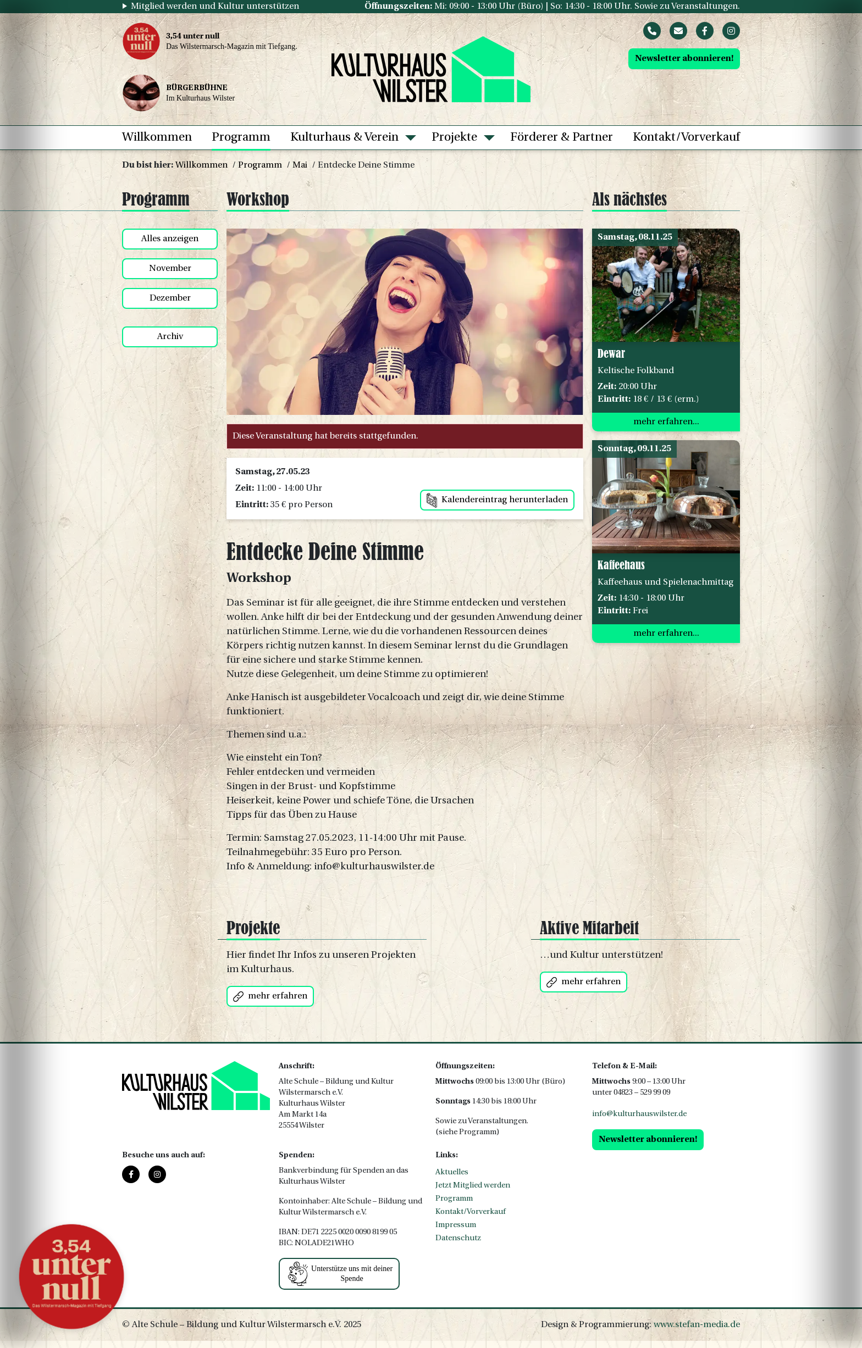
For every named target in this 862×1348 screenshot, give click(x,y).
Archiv (170, 336)
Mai (299, 165)
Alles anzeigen (169, 239)
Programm (241, 137)
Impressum (455, 1225)
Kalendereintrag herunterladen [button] (497, 500)
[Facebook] (705, 31)
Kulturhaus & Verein (344, 137)
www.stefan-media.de (697, 1325)
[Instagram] (731, 31)
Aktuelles (451, 1172)
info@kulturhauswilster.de (639, 1114)
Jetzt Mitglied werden (472, 1185)
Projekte (454, 137)
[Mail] (678, 31)
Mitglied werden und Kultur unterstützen (215, 6)
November (170, 268)
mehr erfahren (270, 996)
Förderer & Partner (561, 137)
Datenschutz (458, 1238)
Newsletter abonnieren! (684, 58)
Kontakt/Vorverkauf (686, 137)
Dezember (170, 298)
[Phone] (652, 31)
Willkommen (157, 137)
